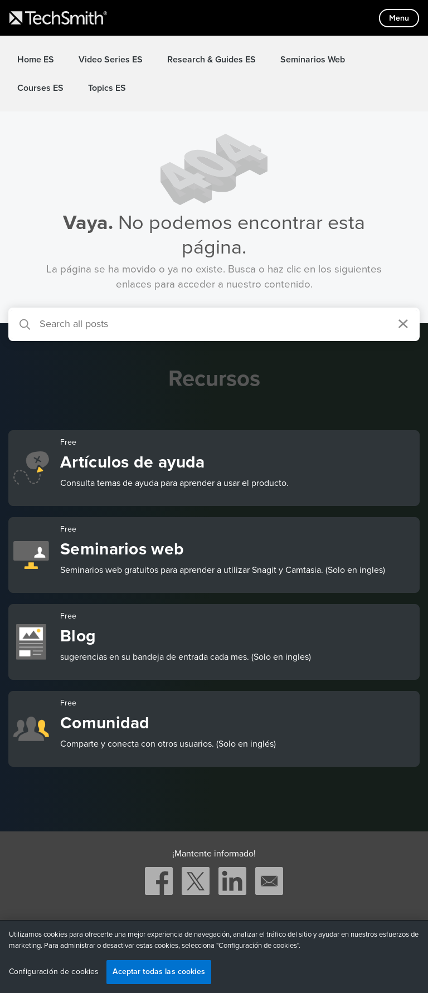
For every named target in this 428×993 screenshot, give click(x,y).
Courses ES (40, 88)
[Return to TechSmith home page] (58, 18)
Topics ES (107, 88)
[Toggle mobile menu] (399, 18)
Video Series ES (111, 59)
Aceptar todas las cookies (159, 971)
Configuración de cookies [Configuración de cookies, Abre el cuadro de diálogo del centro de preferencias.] (54, 972)
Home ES (35, 59)
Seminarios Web (312, 59)
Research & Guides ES (211, 59)
